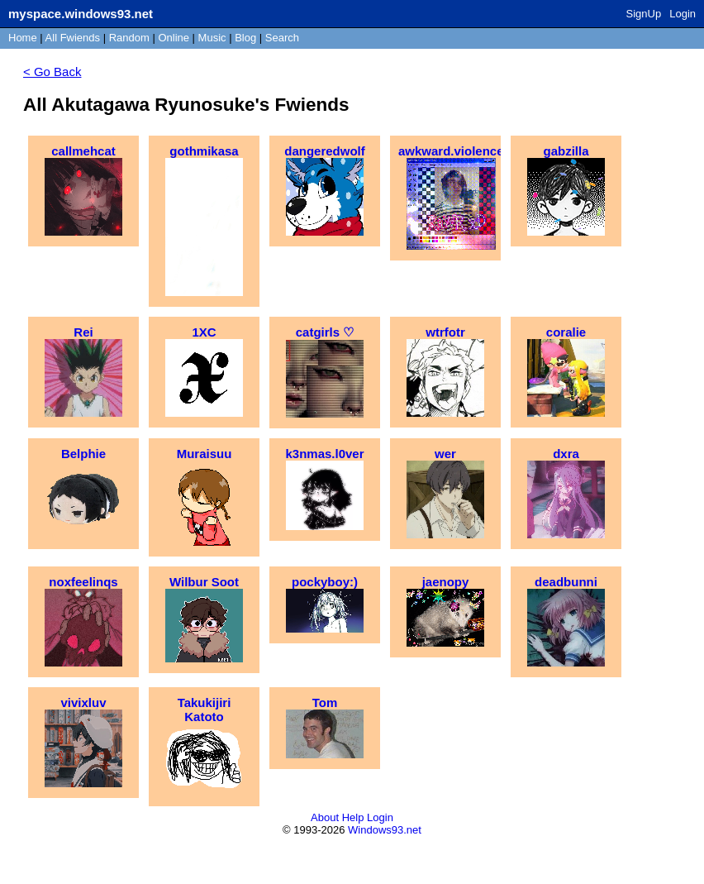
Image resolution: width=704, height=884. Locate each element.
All (72, 37)
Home (22, 37)
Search (282, 37)
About (325, 817)
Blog (245, 37)
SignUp (644, 13)
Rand (129, 37)
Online (173, 37)
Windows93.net (384, 830)
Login (682, 13)
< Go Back (52, 72)
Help (353, 817)
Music (212, 37)
